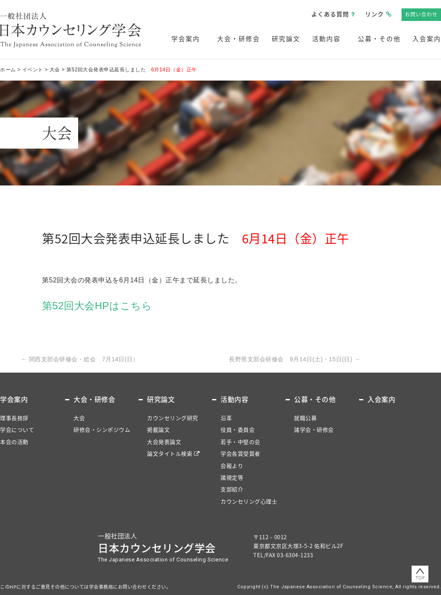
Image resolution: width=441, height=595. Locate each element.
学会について (17, 429)
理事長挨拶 (14, 418)
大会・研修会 (238, 38)
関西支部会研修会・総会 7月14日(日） (80, 359)
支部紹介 (231, 489)
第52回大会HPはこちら (97, 305)
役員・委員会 (237, 429)
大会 (79, 418)
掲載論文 (158, 429)
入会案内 (426, 38)
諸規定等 (231, 477)
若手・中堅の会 (240, 442)
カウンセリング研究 (172, 418)
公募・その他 (379, 38)
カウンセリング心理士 (248, 501)
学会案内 (185, 38)
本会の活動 (14, 442)
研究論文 (286, 38)
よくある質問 (330, 14)
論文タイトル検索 (169, 453)
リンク (374, 14)
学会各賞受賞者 (240, 453)
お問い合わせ (421, 14)
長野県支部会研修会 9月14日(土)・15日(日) (294, 359)
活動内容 (326, 38)
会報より (231, 466)
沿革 (226, 418)
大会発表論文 (164, 442)
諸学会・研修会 (314, 429)
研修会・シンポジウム (102, 429)
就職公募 (305, 418)
